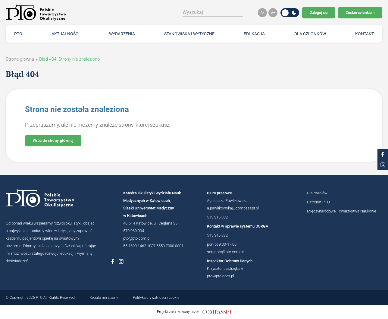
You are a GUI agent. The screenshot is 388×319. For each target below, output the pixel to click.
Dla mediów (317, 193)
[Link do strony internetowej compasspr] (216, 312)
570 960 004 (133, 230)
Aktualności (66, 33)
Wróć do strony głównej (53, 141)
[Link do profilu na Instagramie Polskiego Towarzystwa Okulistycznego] (121, 261)
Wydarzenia (122, 33)
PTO (18, 33)
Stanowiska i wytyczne (189, 33)
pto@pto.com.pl (136, 238)
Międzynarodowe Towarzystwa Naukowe (341, 211)
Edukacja (254, 33)
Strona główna (20, 59)
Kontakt (364, 33)
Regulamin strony (103, 297)
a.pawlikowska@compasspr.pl (233, 208)
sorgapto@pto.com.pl (225, 252)
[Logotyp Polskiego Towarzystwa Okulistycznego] (51, 198)
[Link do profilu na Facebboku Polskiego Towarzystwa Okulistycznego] (112, 261)
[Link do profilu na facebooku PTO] (382, 154)
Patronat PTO (318, 202)
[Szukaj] (242, 12)
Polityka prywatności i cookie (156, 297)
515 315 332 (217, 217)
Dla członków (310, 33)
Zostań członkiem (360, 13)
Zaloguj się (318, 13)
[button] (262, 12)
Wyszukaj (193, 12)
